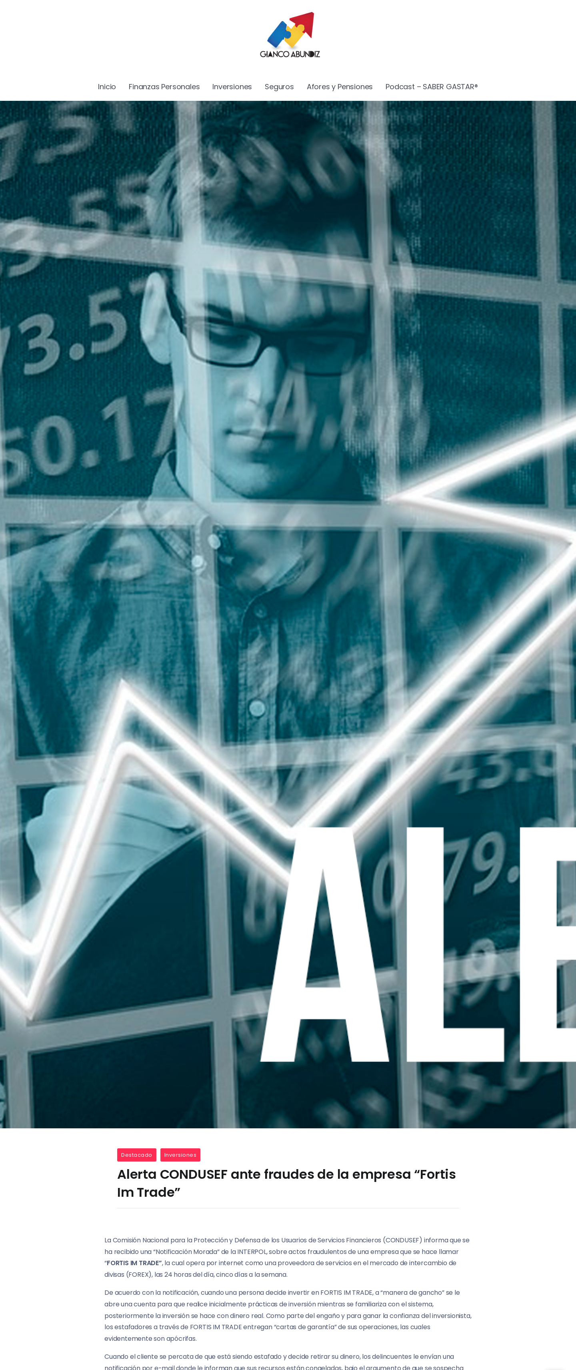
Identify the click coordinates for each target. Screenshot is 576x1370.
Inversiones (180, 1155)
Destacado (136, 1155)
